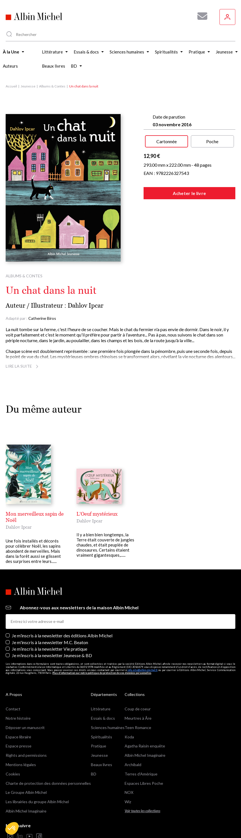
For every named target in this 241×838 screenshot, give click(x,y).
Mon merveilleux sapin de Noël (41, 514)
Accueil (11, 86)
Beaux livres (101, 743)
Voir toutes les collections (142, 789)
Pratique (98, 724)
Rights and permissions (26, 734)
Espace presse (18, 724)
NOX (129, 771)
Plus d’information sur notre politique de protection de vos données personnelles (101, 651)
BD (93, 752)
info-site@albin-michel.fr (142, 648)
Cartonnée (166, 141)
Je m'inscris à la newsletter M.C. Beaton (50, 620)
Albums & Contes (52, 86)
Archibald (133, 743)
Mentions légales (21, 743)
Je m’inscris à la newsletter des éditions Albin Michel (62, 614)
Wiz (128, 780)
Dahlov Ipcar (85, 305)
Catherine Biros (42, 318)
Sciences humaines (108, 706)
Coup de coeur (138, 687)
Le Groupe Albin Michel (26, 771)
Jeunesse (28, 86)
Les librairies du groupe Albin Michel (37, 780)
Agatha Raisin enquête (145, 724)
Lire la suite (23, 366)
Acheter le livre (189, 193)
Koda (129, 715)
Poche (212, 141)
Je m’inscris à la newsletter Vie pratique (49, 627)
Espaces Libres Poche (144, 761)
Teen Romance (138, 706)
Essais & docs (103, 696)
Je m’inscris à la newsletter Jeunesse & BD (52, 633)
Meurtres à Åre (138, 696)
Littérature (100, 687)
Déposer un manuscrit (25, 706)
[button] (12, 828)
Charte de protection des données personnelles (48, 761)
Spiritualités (101, 715)
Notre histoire (18, 696)
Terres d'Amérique (141, 752)
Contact (13, 687)
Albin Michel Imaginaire (26, 789)
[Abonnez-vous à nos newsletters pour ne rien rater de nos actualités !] (200, 16)
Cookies (13, 752)
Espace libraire (18, 715)
